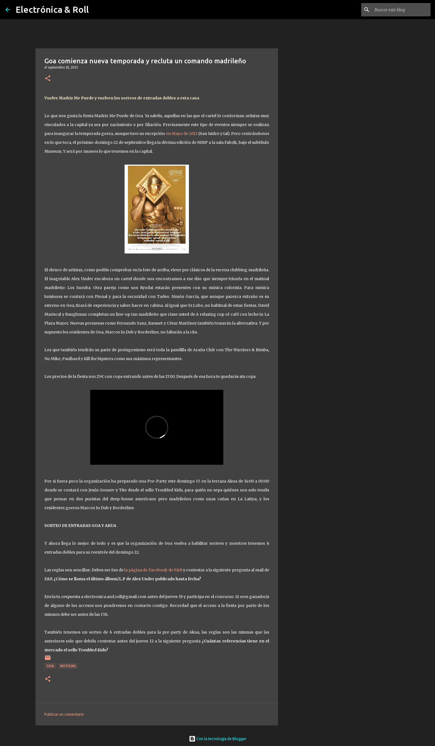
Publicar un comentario (64, 714)
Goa (50, 666)
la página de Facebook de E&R (153, 569)
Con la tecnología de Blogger (217, 739)
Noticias (68, 666)
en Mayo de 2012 (182, 133)
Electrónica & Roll (52, 9)
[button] (47, 78)
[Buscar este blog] (401, 9)
